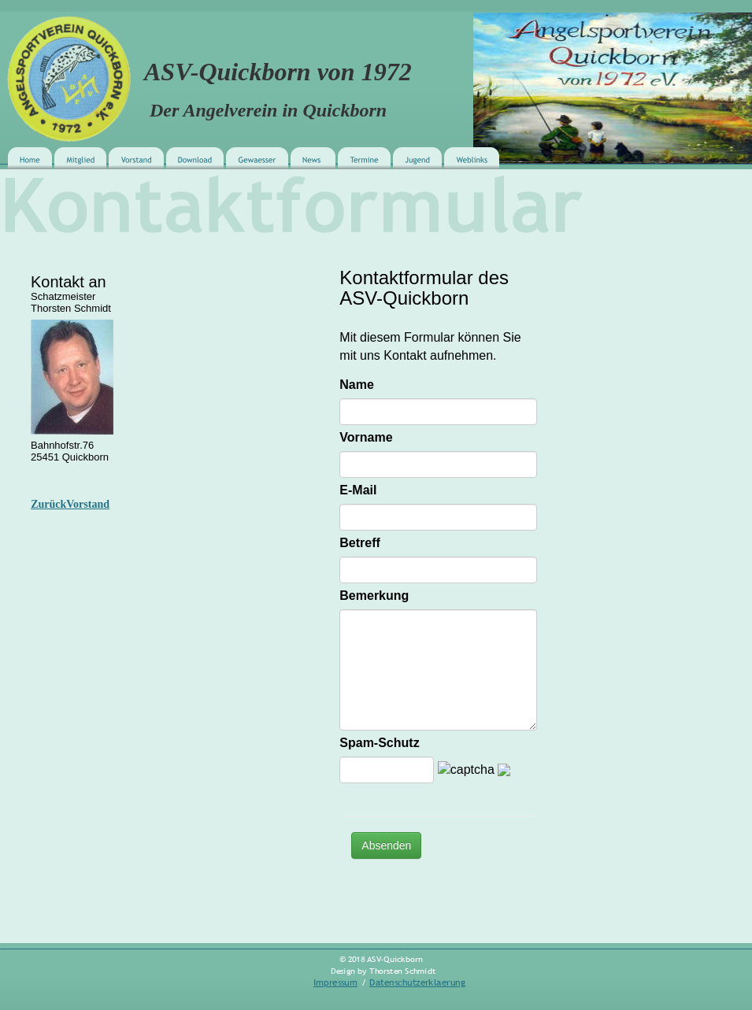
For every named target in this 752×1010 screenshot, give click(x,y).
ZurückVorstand (70, 504)
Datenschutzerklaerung (417, 982)
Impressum (335, 982)
